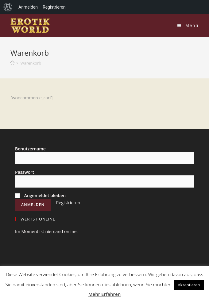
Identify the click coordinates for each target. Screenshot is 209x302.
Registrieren (68, 202)
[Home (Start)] (12, 63)
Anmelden (28, 7)
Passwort (24, 172)
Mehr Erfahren (104, 294)
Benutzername (30, 149)
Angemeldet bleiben (40, 195)
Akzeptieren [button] (189, 285)
